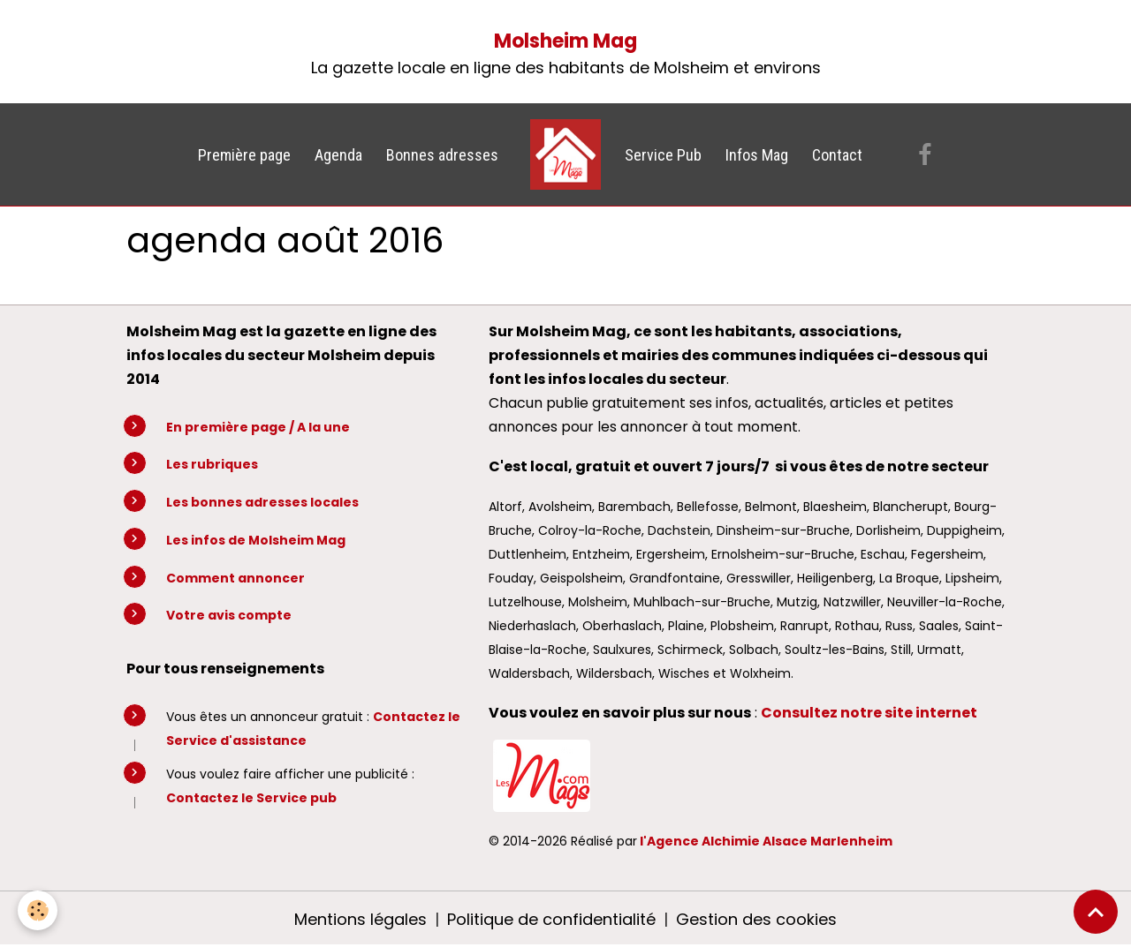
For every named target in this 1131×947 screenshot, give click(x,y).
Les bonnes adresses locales (262, 502)
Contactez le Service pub (251, 798)
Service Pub (663, 155)
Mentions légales (360, 919)
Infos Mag (756, 155)
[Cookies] (37, 910)
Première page (244, 155)
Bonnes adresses (442, 155)
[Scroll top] (1096, 912)
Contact (837, 155)
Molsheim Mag (565, 41)
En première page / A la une (258, 427)
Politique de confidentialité (551, 919)
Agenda (338, 155)
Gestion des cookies (756, 919)
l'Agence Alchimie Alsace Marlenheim (766, 841)
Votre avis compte (229, 615)
